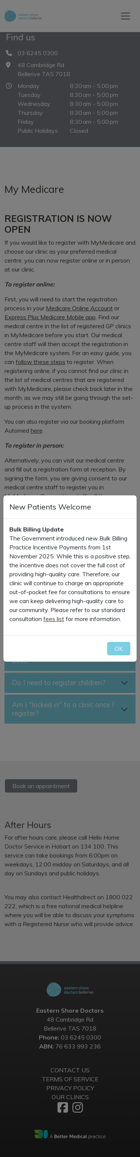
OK (119, 648)
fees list (53, 619)
